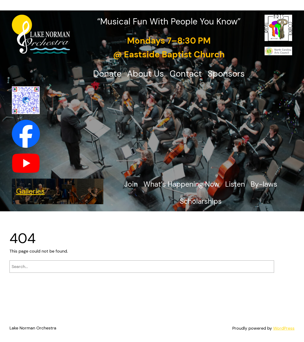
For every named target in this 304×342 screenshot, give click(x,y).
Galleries (30, 191)
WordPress (283, 328)
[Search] (285, 266)
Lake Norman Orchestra (33, 328)
